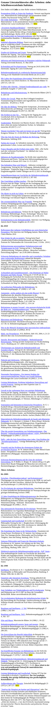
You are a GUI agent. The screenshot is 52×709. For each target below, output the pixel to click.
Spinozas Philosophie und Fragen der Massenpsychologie (22, 541)
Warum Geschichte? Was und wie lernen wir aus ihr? (20, 131)
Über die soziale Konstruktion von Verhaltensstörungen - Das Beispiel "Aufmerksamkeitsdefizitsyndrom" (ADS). (24, 432)
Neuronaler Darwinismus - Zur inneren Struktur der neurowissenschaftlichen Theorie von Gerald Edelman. (21, 375)
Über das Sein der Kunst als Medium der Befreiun (19, 137)
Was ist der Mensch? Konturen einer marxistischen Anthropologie (25, 328)
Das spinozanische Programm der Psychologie (18, 509)
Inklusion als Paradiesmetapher (12, 157)
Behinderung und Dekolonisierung (14, 93)
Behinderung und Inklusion (11, 212)
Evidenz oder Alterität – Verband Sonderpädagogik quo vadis (24, 87)
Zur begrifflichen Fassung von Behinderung (17, 651)
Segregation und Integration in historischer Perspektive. (21, 405)
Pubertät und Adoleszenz (10, 360)
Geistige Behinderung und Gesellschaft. (16, 673)
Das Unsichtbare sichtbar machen (13, 181)
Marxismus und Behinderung (12, 320)
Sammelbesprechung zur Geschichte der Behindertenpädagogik (24, 175)
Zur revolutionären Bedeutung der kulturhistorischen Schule (23, 598)
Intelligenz (5, 570)
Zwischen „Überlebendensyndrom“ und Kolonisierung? (22, 478)
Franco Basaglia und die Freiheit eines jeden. (18, 149)
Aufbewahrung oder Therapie (12, 683)
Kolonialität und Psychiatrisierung (14, 67)
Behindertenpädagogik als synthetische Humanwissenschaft (23, 73)
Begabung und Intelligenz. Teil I (13, 614)
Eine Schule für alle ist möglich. (13, 238)
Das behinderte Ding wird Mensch (14, 165)
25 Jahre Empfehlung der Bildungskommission (18, 496)
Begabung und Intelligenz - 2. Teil (13, 608)
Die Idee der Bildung (9, 107)
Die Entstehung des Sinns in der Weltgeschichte (19, 531)
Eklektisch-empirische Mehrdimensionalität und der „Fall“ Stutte (25, 551)
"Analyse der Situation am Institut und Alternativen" (20, 689)
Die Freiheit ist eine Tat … (11, 115)
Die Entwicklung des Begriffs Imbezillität (16, 634)
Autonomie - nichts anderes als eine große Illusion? (20, 293)
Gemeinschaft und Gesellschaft (12, 521)
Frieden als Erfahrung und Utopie (13, 52)
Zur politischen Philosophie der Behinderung (18, 287)
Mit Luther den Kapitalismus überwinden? (17, 79)
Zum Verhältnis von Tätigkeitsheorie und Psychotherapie (22, 590)
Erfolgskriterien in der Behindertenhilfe (16, 220)
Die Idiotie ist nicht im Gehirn (12, 194)
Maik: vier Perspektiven (10, 334)
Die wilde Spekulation (9, 20)
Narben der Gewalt (8, 143)
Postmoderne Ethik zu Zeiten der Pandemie (17, 13)
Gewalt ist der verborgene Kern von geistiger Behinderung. (23, 390)
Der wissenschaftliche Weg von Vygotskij (16, 202)
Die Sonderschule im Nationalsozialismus (16, 36)
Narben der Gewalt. (8, 99)
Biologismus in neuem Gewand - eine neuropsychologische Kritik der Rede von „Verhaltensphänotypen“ (25, 308)
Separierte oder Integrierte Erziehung (15, 578)
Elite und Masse (7, 620)
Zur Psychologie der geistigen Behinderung (17, 488)
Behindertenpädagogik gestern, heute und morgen (19, 624)
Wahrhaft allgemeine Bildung (12, 42)
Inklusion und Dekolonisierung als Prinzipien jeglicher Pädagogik (25, 61)
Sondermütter (6, 123)
